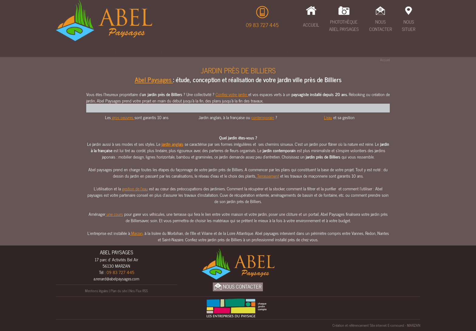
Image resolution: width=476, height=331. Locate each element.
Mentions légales (96, 291)
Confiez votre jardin (232, 94)
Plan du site (118, 291)
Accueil (311, 24)
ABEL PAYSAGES (116, 252)
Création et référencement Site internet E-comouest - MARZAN (376, 325)
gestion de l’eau (135, 188)
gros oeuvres (122, 117)
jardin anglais (172, 143)
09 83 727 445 (262, 25)
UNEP (364, 52)
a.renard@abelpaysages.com (116, 278)
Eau (238, 52)
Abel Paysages (154, 79)
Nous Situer (408, 25)
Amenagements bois (327, 52)
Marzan (136, 232)
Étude (97, 52)
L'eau (328, 117)
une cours (114, 213)
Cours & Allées (171, 52)
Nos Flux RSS (138, 291)
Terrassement (129, 52)
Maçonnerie (211, 52)
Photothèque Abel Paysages (344, 25)
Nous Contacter (380, 25)
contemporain (262, 117)
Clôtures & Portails (273, 52)
